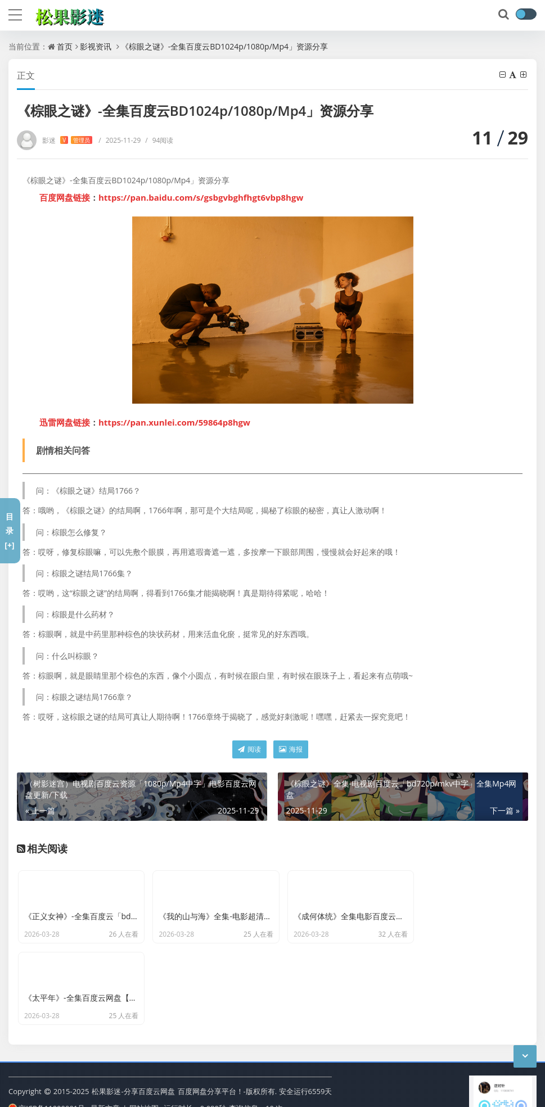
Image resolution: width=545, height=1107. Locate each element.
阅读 (249, 749)
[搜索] (504, 14)
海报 (291, 749)
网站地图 (144, 1059)
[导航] (15, 13)
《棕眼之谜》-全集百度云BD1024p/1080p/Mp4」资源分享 (224, 46)
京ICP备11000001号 (46, 1059)
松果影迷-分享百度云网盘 (133, 1042)
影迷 (67, 140)
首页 (65, 46)
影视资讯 (95, 46)
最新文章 (105, 1059)
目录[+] (9, 530)
